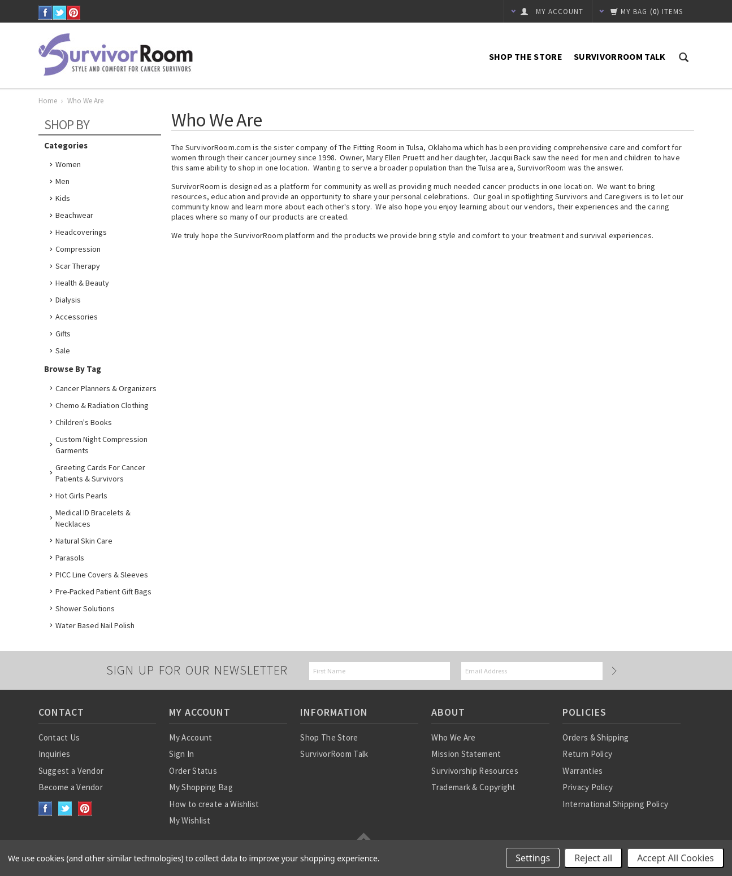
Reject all (593, 858)
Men (62, 181)
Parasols (69, 558)
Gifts (63, 333)
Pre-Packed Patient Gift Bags (103, 591)
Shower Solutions (85, 608)
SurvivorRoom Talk (619, 56)
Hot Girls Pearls (81, 495)
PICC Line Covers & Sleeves (101, 575)
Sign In (181, 753)
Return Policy (587, 753)
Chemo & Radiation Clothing (102, 405)
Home (47, 101)
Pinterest (74, 13)
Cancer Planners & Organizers (106, 388)
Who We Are (453, 737)
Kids (62, 198)
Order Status (193, 770)
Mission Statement (466, 753)
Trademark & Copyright (473, 787)
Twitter (60, 13)
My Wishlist (189, 820)
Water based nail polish (95, 625)
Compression (78, 249)
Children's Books (83, 422)
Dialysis (68, 300)
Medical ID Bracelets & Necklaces (93, 518)
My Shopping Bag (201, 787)
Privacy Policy (587, 787)
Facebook (45, 13)
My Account (190, 737)
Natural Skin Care (83, 541)
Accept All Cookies (675, 858)
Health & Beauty (82, 283)
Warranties (582, 770)
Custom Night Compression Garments (101, 444)
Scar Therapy (77, 266)
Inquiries (54, 753)
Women (68, 164)
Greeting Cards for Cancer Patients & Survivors (100, 473)
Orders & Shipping (595, 737)
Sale (62, 350)
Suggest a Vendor (71, 770)
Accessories (76, 317)
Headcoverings (81, 232)
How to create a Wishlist (214, 804)
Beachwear (74, 215)
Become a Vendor (70, 787)
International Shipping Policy (615, 804)
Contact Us (59, 737)
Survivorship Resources (474, 770)
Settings (533, 858)
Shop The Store (525, 56)
